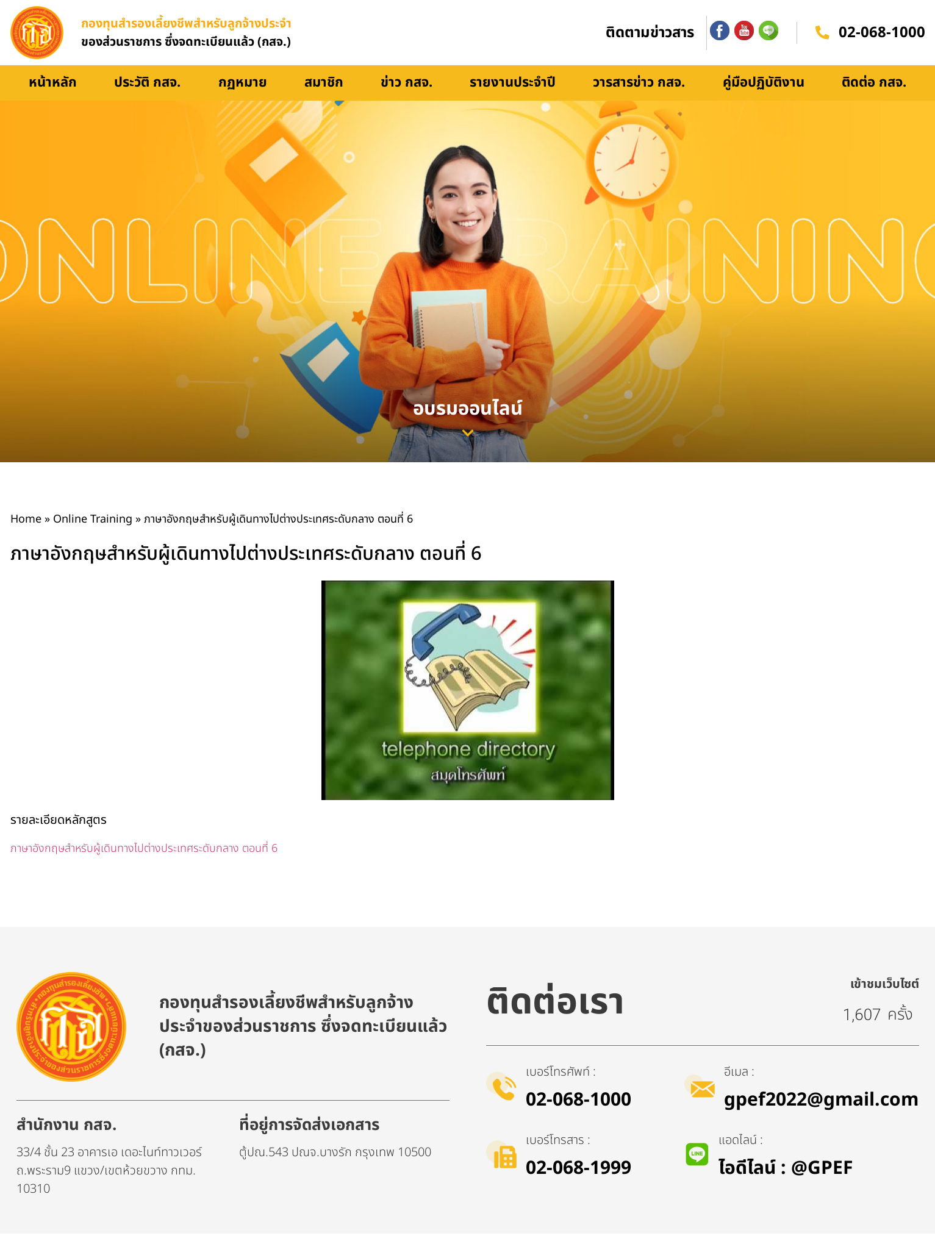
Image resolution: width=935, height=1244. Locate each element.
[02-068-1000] (821, 38)
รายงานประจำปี (513, 94)
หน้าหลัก (53, 94)
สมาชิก (323, 94)
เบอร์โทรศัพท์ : (563, 1082)
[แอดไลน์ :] (697, 1164)
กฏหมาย (242, 94)
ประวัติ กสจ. (147, 94)
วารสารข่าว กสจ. (639, 94)
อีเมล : (741, 1082)
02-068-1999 (581, 1179)
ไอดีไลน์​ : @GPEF (787, 1179)
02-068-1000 (882, 38)
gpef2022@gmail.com (823, 1110)
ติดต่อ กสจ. (874, 94)
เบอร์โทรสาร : (560, 1151)
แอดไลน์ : (742, 1151)
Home (25, 530)
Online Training (92, 530)
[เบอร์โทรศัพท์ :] (502, 1096)
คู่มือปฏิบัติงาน (763, 94)
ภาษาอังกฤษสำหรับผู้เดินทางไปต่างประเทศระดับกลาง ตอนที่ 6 (144, 859)
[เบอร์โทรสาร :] (502, 1164)
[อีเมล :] (700, 1096)
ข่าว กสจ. (406, 94)
